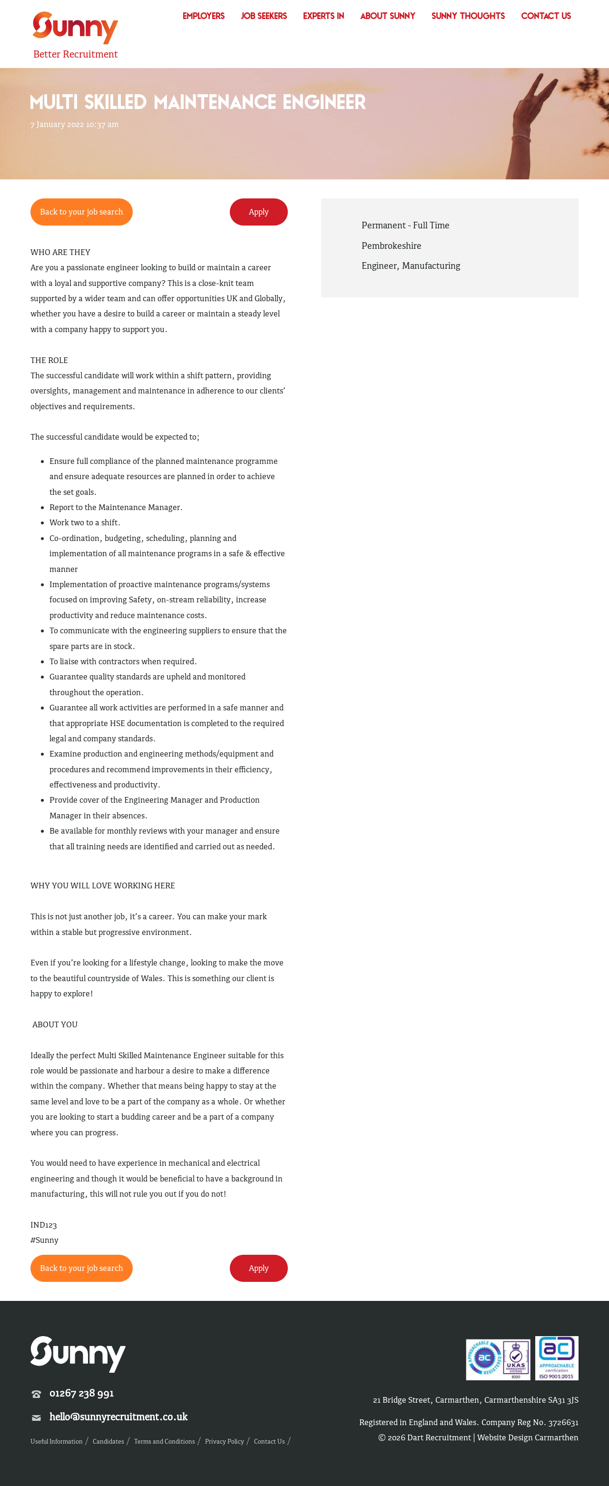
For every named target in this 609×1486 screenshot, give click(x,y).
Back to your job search (81, 212)
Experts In (324, 16)
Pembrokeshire (392, 245)
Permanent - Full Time (406, 225)
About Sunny (388, 16)
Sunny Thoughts (468, 16)
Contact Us (546, 16)
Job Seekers (264, 16)
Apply (259, 212)
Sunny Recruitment (75, 29)
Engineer (379, 265)
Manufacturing (431, 265)
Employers (204, 16)
